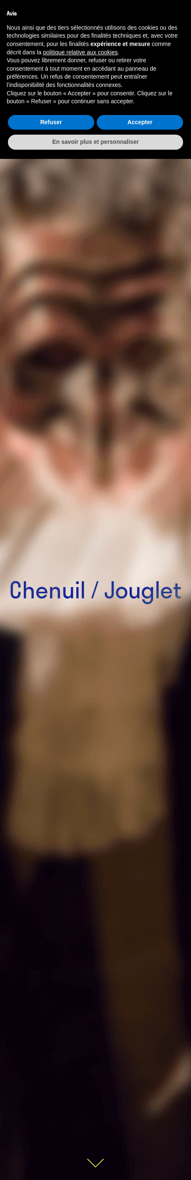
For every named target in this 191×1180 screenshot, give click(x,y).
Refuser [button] (51, 122)
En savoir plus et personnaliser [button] (95, 141)
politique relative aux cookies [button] (80, 52)
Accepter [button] (140, 122)
